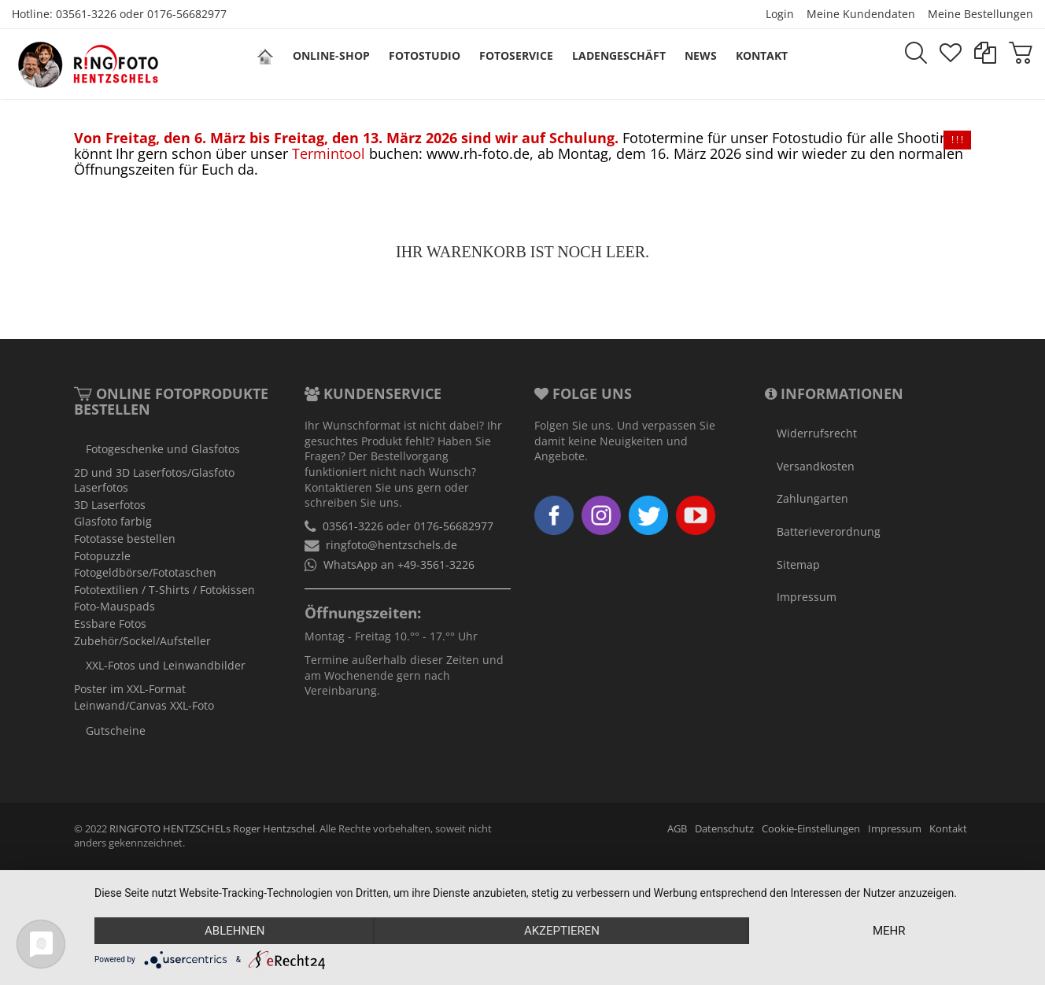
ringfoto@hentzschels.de (391, 544)
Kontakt (948, 829)
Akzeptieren (562, 931)
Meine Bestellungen (980, 13)
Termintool (328, 153)
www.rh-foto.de (478, 153)
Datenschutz (724, 829)
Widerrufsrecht (817, 433)
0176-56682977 (187, 13)
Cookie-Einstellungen (811, 829)
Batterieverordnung (829, 531)
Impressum (806, 596)
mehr (889, 931)
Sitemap (798, 564)
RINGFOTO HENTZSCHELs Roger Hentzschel (212, 829)
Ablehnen (234, 931)
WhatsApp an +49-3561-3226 (398, 564)
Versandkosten (816, 466)
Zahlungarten (812, 498)
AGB (677, 829)
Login (780, 13)
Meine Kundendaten (861, 13)
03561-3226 (86, 13)
